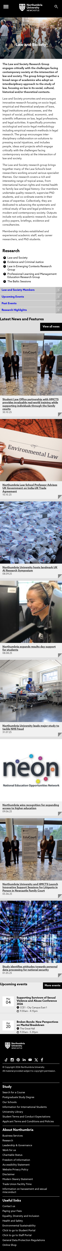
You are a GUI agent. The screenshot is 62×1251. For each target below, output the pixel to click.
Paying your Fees (12, 1211)
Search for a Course (13, 1092)
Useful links (11, 1200)
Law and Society (17, 258)
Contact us (8, 1206)
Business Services (12, 1136)
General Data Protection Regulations (23, 1240)
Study (7, 1087)
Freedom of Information (16, 1160)
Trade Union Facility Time (17, 1184)
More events (52, 985)
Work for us (9, 1150)
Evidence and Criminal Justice (25, 262)
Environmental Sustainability (19, 1226)
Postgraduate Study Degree (18, 1097)
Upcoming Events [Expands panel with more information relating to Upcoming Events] (13, 297)
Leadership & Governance (17, 1145)
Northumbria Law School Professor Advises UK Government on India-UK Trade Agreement (29, 488)
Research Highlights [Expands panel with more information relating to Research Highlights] (14, 310)
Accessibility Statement (16, 1165)
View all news (51, 326)
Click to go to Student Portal (18, 1230)
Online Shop (9, 1245)
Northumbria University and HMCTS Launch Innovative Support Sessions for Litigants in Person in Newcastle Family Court (30, 887)
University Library (12, 1112)
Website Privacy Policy (15, 1170)
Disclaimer (8, 1174)
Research (11, 251)
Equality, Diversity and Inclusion (20, 1216)
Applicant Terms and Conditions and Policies (28, 1121)
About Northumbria (17, 1130)
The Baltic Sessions (19, 281)
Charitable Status (12, 1155)
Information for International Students (24, 1107)
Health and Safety (12, 1221)
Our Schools (9, 1102)
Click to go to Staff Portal (17, 1235)
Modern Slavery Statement (17, 1179)
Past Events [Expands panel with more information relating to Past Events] (9, 303)
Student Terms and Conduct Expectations (26, 1117)
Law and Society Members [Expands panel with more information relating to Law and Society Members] (18, 290)
